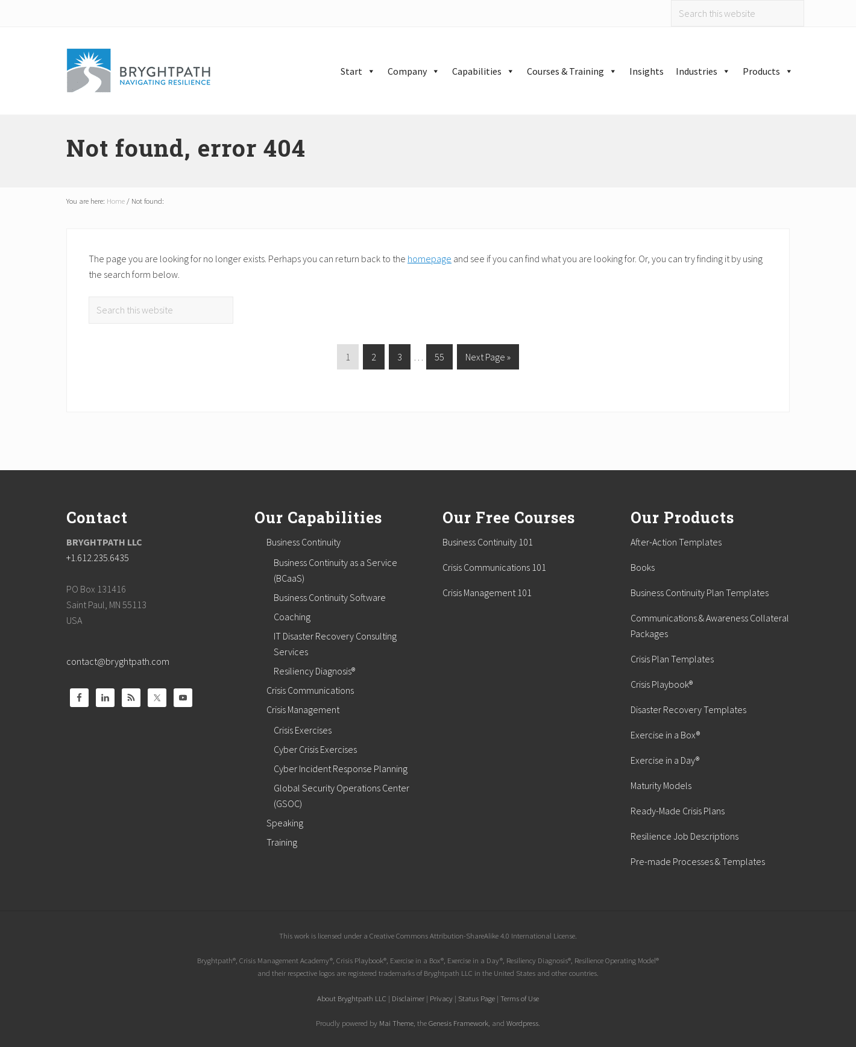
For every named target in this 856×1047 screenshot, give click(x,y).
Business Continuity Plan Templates (700, 592)
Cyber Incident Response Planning (341, 768)
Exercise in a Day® (665, 760)
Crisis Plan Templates (672, 659)
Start (358, 71)
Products (768, 71)
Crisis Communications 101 (494, 567)
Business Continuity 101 (487, 542)
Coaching (292, 617)
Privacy (441, 998)
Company (414, 71)
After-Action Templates (676, 542)
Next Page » (488, 358)
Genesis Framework (458, 1023)
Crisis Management (302, 709)
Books (643, 567)
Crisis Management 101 (487, 592)
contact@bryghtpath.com (117, 661)
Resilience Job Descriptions (684, 836)
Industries (703, 71)
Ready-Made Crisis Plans (678, 811)
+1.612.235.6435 (97, 558)
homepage (430, 259)
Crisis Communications (310, 690)
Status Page (476, 998)
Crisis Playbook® (662, 684)
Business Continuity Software (330, 597)
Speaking (284, 823)
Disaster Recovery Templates (688, 709)
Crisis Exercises (303, 730)
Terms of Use (519, 998)
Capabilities (483, 71)
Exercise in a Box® (665, 735)
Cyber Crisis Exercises (315, 749)
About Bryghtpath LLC (351, 998)
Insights (646, 71)
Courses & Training (572, 71)
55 (439, 358)
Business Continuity (303, 542)
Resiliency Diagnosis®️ (314, 671)
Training (281, 842)
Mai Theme (396, 1023)
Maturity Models (661, 785)
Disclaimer (408, 998)
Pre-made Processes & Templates (698, 861)
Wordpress (522, 1023)
